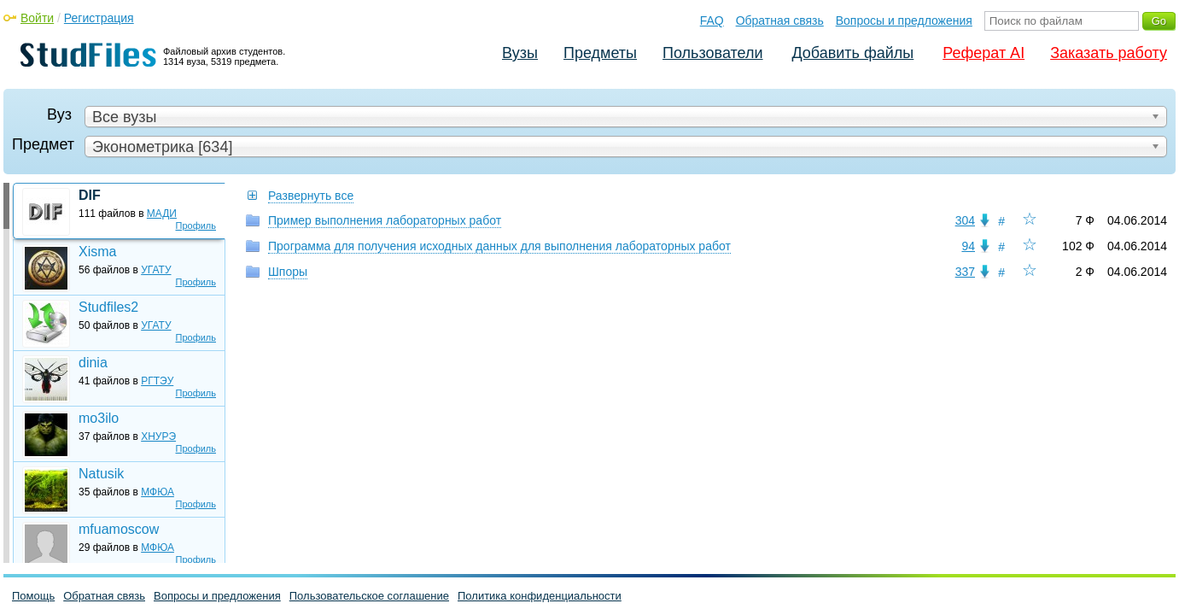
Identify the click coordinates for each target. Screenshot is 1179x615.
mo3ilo (99, 418)
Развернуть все (310, 195)
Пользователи (712, 53)
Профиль (196, 225)
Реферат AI (983, 53)
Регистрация (99, 18)
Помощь (33, 595)
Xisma (97, 251)
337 (965, 271)
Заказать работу (1108, 53)
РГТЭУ (157, 381)
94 (968, 246)
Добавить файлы (852, 53)
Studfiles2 (108, 307)
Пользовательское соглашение (369, 595)
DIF (90, 195)
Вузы (520, 53)
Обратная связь (780, 20)
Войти (37, 18)
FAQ (712, 20)
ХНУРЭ (158, 436)
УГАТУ (156, 270)
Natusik (101, 473)
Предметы (600, 53)
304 (965, 220)
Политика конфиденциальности (540, 595)
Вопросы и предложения (904, 20)
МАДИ (162, 214)
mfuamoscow (119, 529)
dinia (93, 362)
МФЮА (157, 492)
